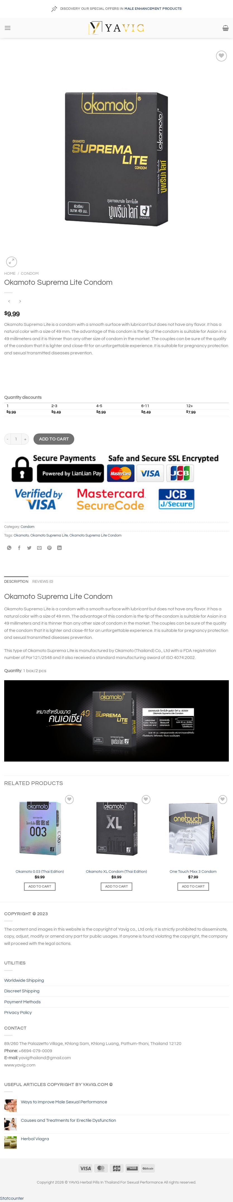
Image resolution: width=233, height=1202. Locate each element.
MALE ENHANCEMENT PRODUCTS (153, 9)
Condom (30, 274)
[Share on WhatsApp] (9, 548)
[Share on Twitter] (29, 548)
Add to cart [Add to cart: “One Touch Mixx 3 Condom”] (193, 886)
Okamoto (21, 535)
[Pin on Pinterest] (49, 548)
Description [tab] (16, 582)
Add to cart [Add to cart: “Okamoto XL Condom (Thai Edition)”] (116, 886)
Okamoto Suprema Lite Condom (95, 535)
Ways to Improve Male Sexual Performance (64, 1102)
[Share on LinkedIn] (59, 548)
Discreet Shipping (22, 991)
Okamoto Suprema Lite (49, 535)
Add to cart (54, 439)
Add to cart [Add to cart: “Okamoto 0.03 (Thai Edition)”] (39, 886)
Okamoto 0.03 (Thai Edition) (40, 871)
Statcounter (12, 1198)
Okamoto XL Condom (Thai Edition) (116, 871)
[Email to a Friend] (39, 548)
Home (10, 274)
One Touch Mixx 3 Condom (193, 871)
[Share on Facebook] (19, 548)
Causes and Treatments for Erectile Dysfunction (68, 1120)
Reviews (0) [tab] (42, 582)
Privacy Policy (18, 1012)
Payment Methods (22, 1002)
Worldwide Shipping (24, 980)
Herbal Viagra (35, 1139)
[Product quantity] (16, 439)
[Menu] (7, 28)
